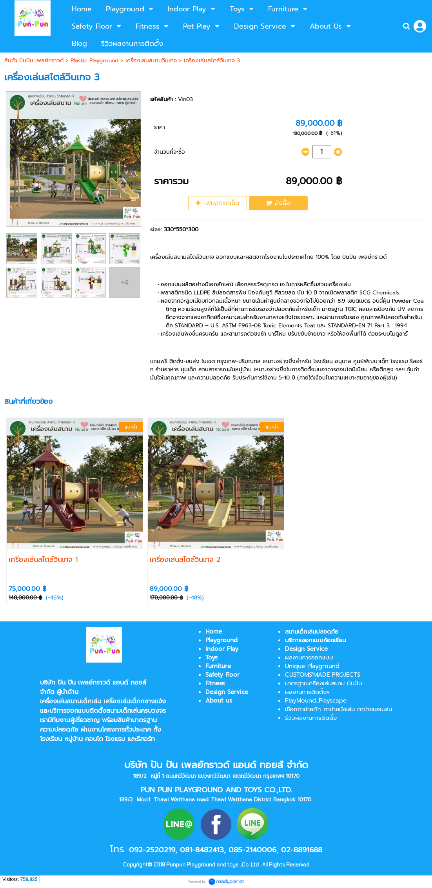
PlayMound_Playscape (316, 700)
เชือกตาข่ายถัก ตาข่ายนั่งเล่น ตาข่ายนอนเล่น (338, 709)
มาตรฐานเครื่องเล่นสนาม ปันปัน (323, 683)
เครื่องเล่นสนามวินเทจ (151, 60)
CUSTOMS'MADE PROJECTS (322, 674)
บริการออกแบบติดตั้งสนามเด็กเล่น (95, 710)
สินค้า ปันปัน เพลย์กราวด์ (34, 60)
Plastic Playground (94, 60)
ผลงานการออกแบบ (309, 657)
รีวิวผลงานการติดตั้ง (311, 718)
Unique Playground (312, 666)
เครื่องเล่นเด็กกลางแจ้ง (134, 701)
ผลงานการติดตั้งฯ (307, 692)
